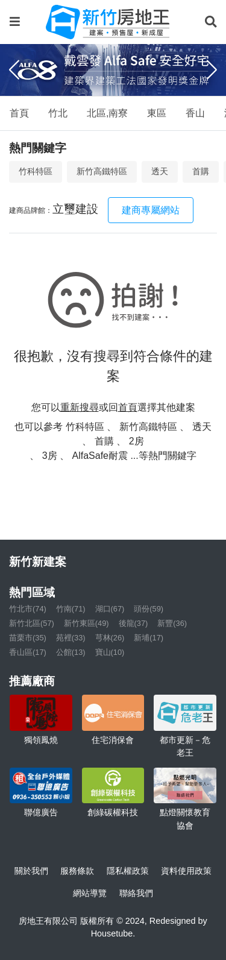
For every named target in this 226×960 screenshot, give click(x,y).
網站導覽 (90, 893)
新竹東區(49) (86, 623)
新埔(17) (148, 637)
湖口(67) (110, 608)
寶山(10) (110, 652)
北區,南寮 (107, 113)
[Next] (212, 70)
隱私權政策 (128, 871)
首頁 (19, 113)
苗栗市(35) (27, 637)
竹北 (57, 113)
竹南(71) (71, 608)
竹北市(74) (27, 608)
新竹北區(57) (31, 623)
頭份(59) (148, 608)
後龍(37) (133, 623)
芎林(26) (110, 637)
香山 (195, 113)
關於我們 (31, 871)
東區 (156, 113)
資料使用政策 (186, 871)
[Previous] (14, 70)
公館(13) (71, 652)
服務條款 (77, 871)
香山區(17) (27, 652)
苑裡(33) (71, 637)
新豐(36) (172, 623)
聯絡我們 (136, 893)
